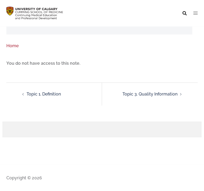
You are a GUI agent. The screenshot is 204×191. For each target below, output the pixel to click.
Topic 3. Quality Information (149, 94)
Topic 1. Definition (44, 94)
